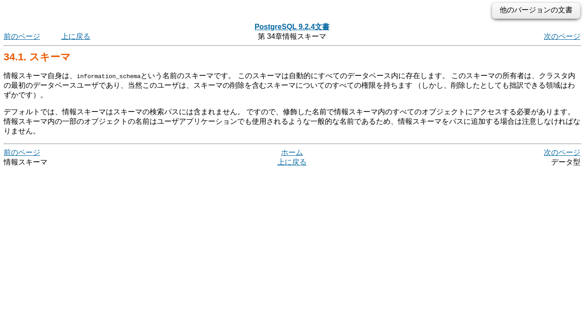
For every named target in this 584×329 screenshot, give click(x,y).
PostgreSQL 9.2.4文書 (292, 27)
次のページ (562, 36)
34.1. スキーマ (37, 57)
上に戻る (75, 36)
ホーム (292, 152)
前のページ (22, 36)
